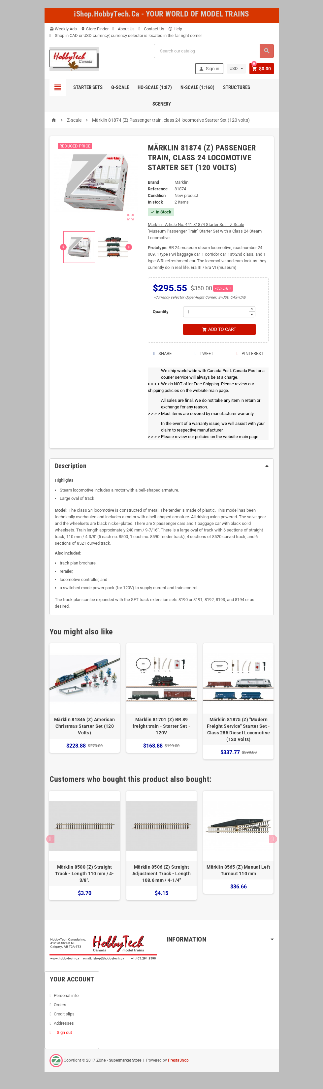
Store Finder (95, 28)
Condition (157, 195)
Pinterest (250, 353)
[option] (84, 702)
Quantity (161, 311)
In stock (155, 202)
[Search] (214, 51)
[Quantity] (216, 311)
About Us (124, 28)
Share (162, 353)
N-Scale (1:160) (197, 87)
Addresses (64, 1023)
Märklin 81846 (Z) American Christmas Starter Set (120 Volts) (84, 726)
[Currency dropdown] (235, 69)
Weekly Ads (63, 28)
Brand (153, 182)
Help (175, 28)
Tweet (203, 353)
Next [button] (273, 839)
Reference (158, 188)
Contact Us (151, 28)
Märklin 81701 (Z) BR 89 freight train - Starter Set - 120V (161, 726)
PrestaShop (178, 1060)
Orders (60, 1005)
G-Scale (120, 87)
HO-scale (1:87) (155, 87)
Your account (72, 979)
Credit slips (64, 1014)
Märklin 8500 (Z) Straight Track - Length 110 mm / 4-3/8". (84, 874)
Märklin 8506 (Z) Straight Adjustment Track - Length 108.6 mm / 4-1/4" (161, 874)
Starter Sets (88, 87)
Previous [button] (50, 839)
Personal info (66, 995)
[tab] (162, 466)
